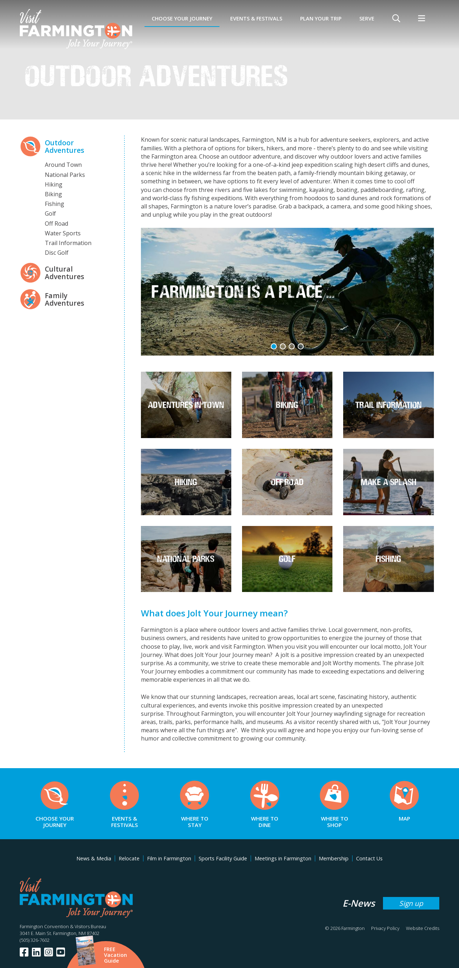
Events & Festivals (256, 18)
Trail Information (68, 243)
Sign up (411, 903)
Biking (53, 194)
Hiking (53, 184)
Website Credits (422, 928)
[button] (273, 346)
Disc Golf (56, 253)
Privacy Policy (385, 928)
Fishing (54, 204)
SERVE (366, 18)
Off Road (56, 223)
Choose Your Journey (182, 18)
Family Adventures (64, 299)
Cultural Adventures (64, 272)
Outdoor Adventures (64, 146)
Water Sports (63, 233)
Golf (50, 213)
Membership (334, 858)
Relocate (129, 858)
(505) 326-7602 (34, 940)
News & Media (93, 858)
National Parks (65, 175)
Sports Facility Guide (223, 858)
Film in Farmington (169, 858)
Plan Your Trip (320, 18)
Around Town (63, 165)
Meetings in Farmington (283, 858)
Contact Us (369, 858)
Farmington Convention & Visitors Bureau (63, 926)
